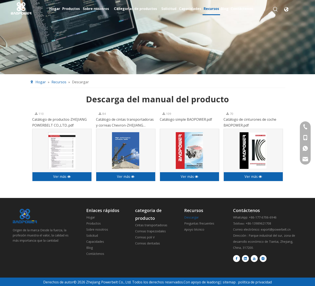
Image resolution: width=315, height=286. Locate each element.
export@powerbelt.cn (276, 229)
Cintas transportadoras (151, 225)
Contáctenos (95, 254)
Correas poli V (145, 237)
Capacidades (95, 241)
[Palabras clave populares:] (275, 9)
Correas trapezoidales (150, 231)
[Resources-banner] (157, 37)
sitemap (229, 282)
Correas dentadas (147, 243)
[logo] (25, 216)
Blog (89, 248)
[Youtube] (254, 258)
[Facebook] (236, 258)
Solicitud (92, 235)
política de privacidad (255, 282)
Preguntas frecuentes (199, 223)
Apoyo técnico (194, 229)
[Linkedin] (245, 258)
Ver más (62, 176)
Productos (93, 223)
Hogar (90, 217)
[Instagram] (263, 258)
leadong (213, 282)
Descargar (191, 217)
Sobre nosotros (97, 229)
